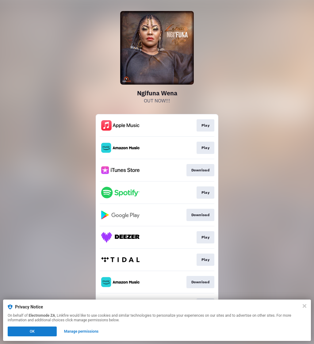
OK (32, 331)
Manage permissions (81, 331)
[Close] (304, 306)
